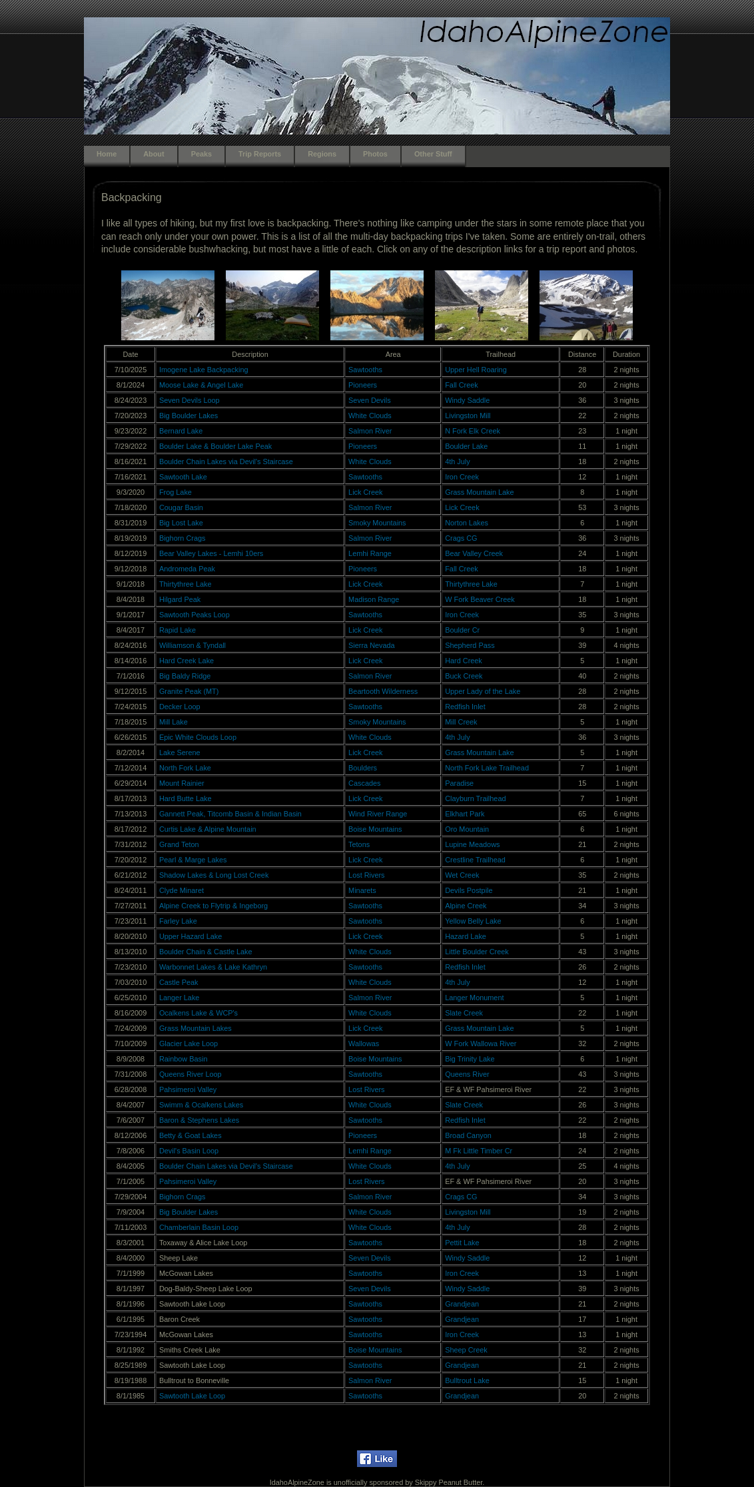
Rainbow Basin (183, 1059)
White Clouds (370, 416)
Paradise (459, 783)
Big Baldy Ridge (184, 676)
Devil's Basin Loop (188, 1151)
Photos (375, 154)
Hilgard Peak (179, 599)
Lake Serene (179, 752)
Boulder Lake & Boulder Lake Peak (215, 446)
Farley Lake (178, 921)
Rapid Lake (177, 630)
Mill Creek (461, 722)
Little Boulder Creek (477, 952)
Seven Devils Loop (189, 400)
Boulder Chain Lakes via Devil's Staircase (226, 461)
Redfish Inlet (465, 707)
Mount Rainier (181, 783)
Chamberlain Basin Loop (198, 1227)
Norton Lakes (466, 523)
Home (107, 154)
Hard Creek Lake (186, 661)
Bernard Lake (180, 431)
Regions (322, 154)
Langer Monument (474, 998)
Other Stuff (433, 154)
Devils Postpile (468, 890)
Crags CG (461, 538)
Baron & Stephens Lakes (199, 1120)
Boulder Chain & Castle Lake (205, 952)
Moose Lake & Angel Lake (201, 385)
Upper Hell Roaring (475, 370)
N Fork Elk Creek (472, 431)
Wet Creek (462, 875)
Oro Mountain (467, 829)
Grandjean (462, 1304)
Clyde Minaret (181, 890)
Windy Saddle (467, 400)
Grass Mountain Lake (479, 492)
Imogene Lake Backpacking (203, 370)
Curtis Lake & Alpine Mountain (207, 829)
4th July (457, 461)
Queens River (467, 1074)
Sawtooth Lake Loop (192, 1396)
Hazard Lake (465, 936)
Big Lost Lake (181, 523)
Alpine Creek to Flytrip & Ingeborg (213, 906)
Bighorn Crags (182, 538)
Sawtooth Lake (183, 477)
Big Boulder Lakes (188, 416)
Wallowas (363, 1043)
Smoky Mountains (377, 523)
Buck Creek (463, 676)
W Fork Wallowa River (480, 1043)
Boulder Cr (462, 630)
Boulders (362, 768)
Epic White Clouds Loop (197, 737)
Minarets (362, 890)
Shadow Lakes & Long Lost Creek (213, 875)
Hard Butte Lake (185, 798)
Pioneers (362, 385)
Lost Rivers (366, 875)
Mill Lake (173, 722)
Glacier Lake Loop (188, 1043)
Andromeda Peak (187, 569)
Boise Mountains (375, 829)
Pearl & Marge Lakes (193, 860)
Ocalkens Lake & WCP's (198, 1013)
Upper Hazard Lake (190, 936)
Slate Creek (464, 1013)
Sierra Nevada (371, 645)
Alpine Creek (465, 906)
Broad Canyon (468, 1135)
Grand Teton (179, 844)
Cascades (364, 783)
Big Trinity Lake (469, 1059)
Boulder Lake (466, 446)
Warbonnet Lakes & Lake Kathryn (213, 967)
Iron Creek (462, 477)
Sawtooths (365, 370)
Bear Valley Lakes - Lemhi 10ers (211, 553)
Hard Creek (463, 661)
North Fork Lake (185, 768)
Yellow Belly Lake (473, 921)
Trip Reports (259, 154)
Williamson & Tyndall (192, 645)
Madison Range (373, 599)
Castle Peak (178, 982)
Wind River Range (377, 814)
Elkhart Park (464, 814)
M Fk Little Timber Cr (478, 1151)
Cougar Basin (181, 507)
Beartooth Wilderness (383, 691)
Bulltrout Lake (467, 1380)
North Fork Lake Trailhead (487, 768)
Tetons (359, 844)
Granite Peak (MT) (188, 691)
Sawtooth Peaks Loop (194, 615)
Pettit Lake (462, 1243)
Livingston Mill (467, 416)
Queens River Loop (190, 1074)
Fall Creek (461, 385)
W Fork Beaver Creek (480, 599)
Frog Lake (175, 492)
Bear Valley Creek (474, 553)
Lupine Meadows (472, 844)
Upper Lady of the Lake (482, 691)
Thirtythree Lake (185, 584)
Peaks (201, 154)
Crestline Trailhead (475, 860)
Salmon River (370, 431)
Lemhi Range (370, 553)
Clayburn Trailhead (475, 798)
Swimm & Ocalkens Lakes (201, 1105)
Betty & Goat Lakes (190, 1135)
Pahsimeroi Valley (187, 1089)
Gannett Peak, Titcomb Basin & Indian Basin (230, 814)
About (153, 154)
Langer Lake (179, 998)
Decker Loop (179, 707)
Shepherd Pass (469, 645)
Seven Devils (369, 400)
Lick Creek (365, 492)
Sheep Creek (466, 1350)
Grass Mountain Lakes (195, 1028)
